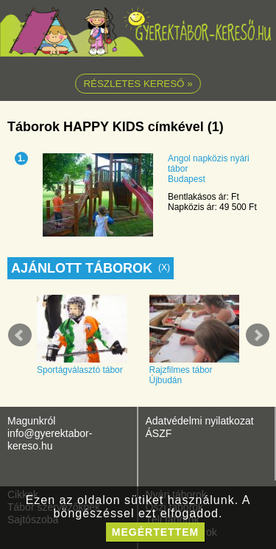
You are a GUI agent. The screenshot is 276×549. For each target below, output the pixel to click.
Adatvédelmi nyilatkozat (200, 421)
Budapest (186, 179)
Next (257, 335)
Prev (20, 335)
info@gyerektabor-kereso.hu (49, 439)
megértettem (155, 532)
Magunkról (31, 421)
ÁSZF (159, 433)
